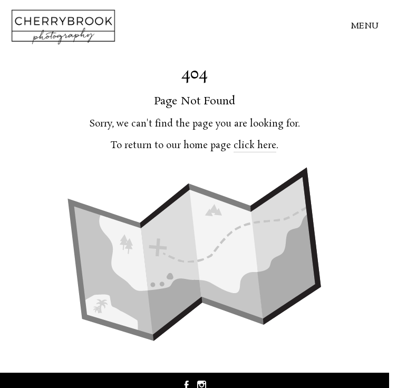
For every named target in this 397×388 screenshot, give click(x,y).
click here (255, 145)
